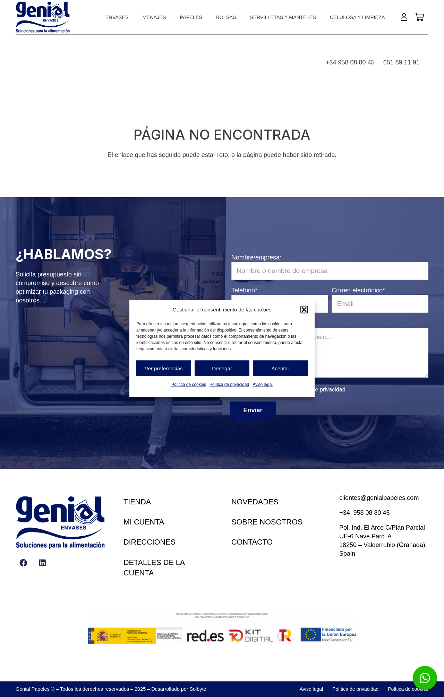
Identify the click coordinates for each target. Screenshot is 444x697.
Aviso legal (263, 384)
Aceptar (280, 368)
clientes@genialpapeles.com (379, 497)
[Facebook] (23, 563)
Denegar (222, 368)
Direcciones (149, 542)
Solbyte (198, 689)
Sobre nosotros (266, 522)
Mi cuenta (143, 522)
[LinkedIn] (42, 563)
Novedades (255, 501)
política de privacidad (319, 389)
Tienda (137, 501)
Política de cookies (188, 384)
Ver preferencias (163, 368)
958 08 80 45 (371, 512)
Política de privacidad (229, 384)
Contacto (252, 542)
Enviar (253, 410)
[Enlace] (405, 16)
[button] (304, 309)
